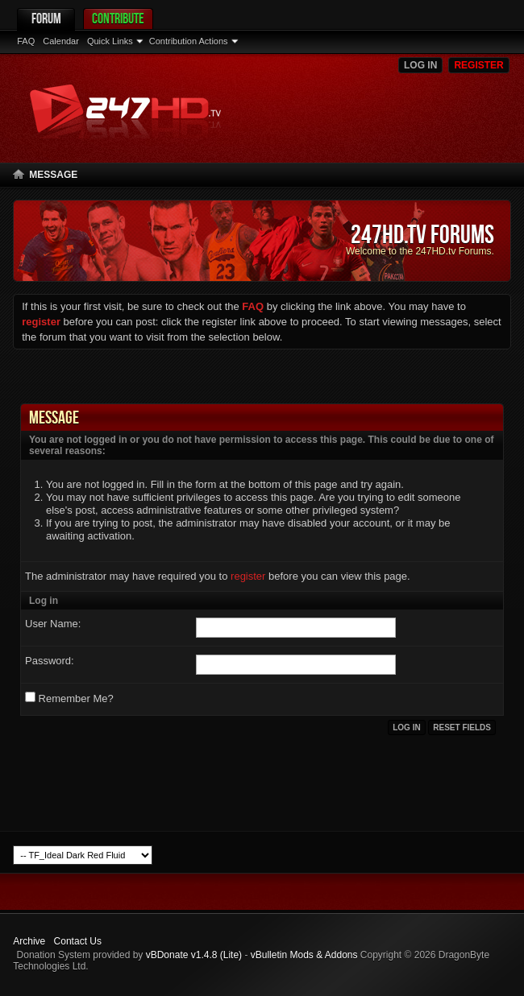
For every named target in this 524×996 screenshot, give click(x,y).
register (248, 576)
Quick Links (110, 41)
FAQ (26, 41)
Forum (46, 18)
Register (478, 65)
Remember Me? (69, 698)
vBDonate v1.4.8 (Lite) (194, 955)
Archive (29, 941)
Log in (420, 65)
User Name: (53, 624)
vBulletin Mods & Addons (304, 955)
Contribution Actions (188, 41)
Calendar (61, 41)
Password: (49, 661)
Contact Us (78, 941)
